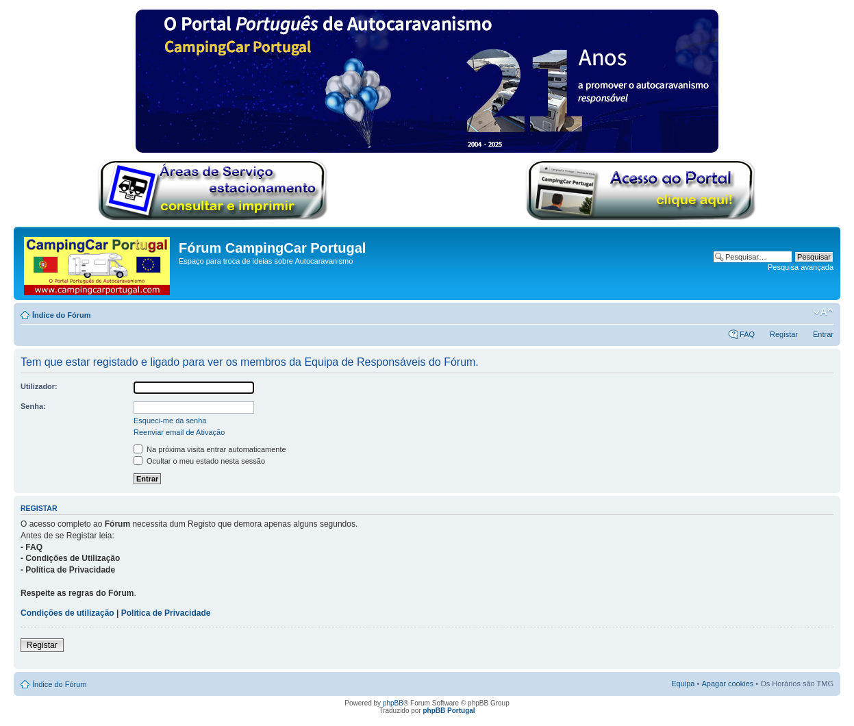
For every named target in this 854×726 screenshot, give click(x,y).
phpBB (393, 703)
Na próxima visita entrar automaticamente (210, 449)
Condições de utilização (67, 613)
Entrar (823, 334)
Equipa (682, 683)
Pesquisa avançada (800, 267)
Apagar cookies (727, 683)
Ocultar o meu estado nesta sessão (199, 461)
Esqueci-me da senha (170, 420)
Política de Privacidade (166, 613)
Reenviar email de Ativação (179, 432)
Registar (784, 334)
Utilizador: (39, 386)
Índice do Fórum (61, 315)
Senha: (33, 406)
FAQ (747, 334)
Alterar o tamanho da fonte (823, 312)
